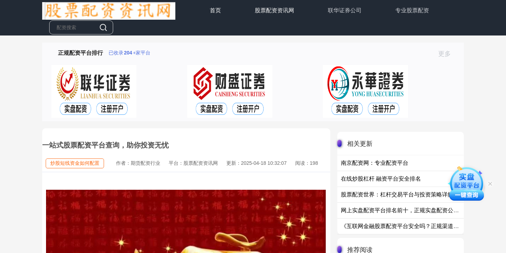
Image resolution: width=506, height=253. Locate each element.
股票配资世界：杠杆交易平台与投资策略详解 (397, 194)
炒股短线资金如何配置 (74, 163)
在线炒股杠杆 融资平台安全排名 (381, 179)
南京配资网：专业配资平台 (374, 163)
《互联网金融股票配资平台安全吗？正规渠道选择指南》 (411, 226)
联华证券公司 (345, 10)
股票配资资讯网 (274, 10)
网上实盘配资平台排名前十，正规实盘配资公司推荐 (405, 210)
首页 (215, 10)
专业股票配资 (412, 10)
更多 (447, 53)
